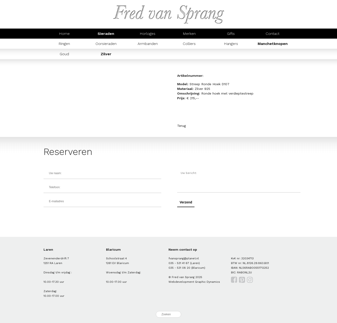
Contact (272, 33)
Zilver (106, 54)
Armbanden (148, 43)
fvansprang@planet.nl (183, 258)
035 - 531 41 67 (178, 263)
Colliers (189, 43)
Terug (181, 126)
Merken (189, 33)
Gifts (231, 33)
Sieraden (106, 33)
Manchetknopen (273, 43)
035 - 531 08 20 (179, 267)
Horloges (147, 33)
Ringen (64, 43)
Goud (64, 54)
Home (64, 33)
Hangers (231, 43)
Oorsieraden (106, 43)
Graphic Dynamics (207, 281)
